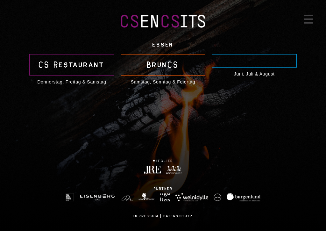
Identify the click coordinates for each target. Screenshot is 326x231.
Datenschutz (178, 216)
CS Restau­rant (72, 65)
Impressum (146, 216)
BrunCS (163, 65)
